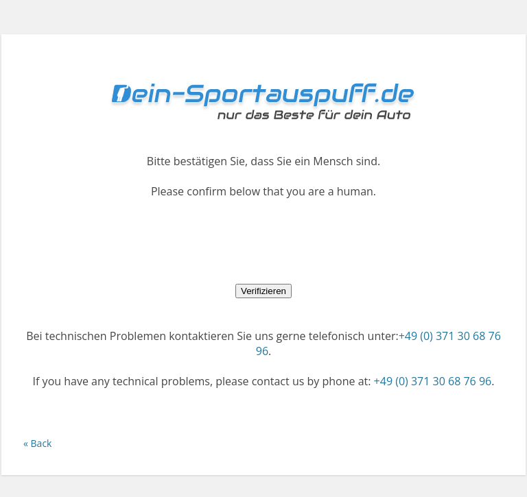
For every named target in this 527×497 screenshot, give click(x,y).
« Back (37, 443)
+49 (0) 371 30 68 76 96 (433, 381)
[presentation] (263, 240)
